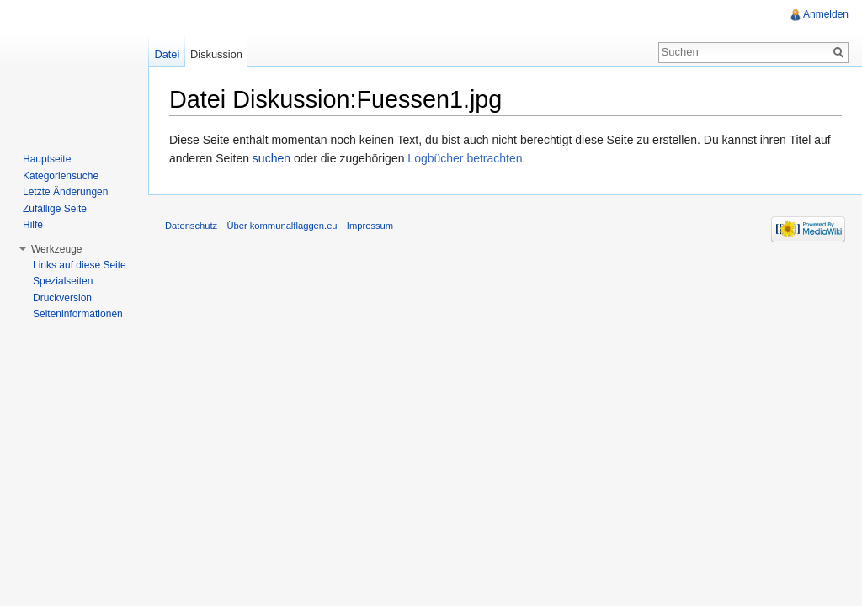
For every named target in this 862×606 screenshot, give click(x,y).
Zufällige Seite (55, 209)
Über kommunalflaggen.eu (281, 226)
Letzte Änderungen (65, 192)
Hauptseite (47, 159)
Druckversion (62, 298)
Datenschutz (191, 226)
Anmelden (826, 14)
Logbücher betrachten (464, 158)
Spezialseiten (63, 281)
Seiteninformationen (78, 314)
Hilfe (33, 225)
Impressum (370, 226)
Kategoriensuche (60, 176)
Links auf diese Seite (79, 265)
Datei (166, 54)
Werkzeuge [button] (56, 249)
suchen (271, 158)
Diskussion (216, 54)
